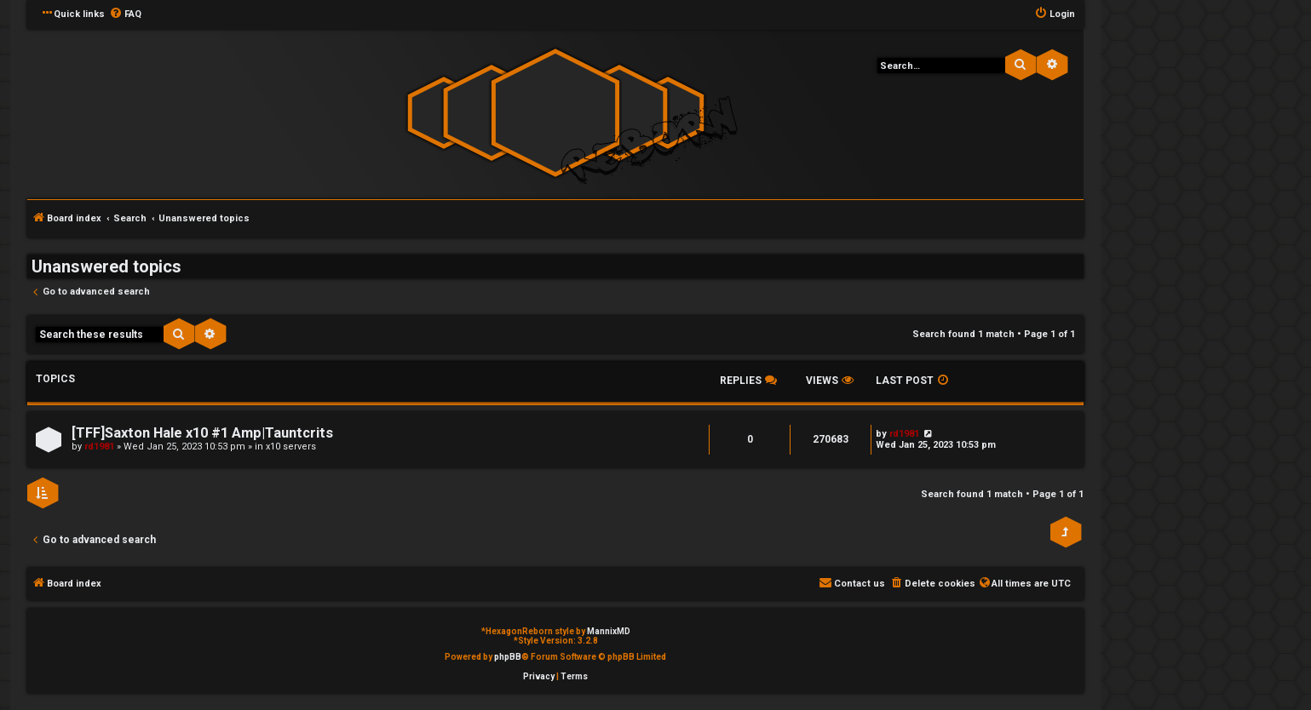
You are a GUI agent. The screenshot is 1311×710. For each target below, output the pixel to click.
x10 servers (291, 446)
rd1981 (99, 446)
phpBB (507, 656)
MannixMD (608, 631)
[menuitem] (125, 14)
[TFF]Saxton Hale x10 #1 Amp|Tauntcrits (202, 433)
